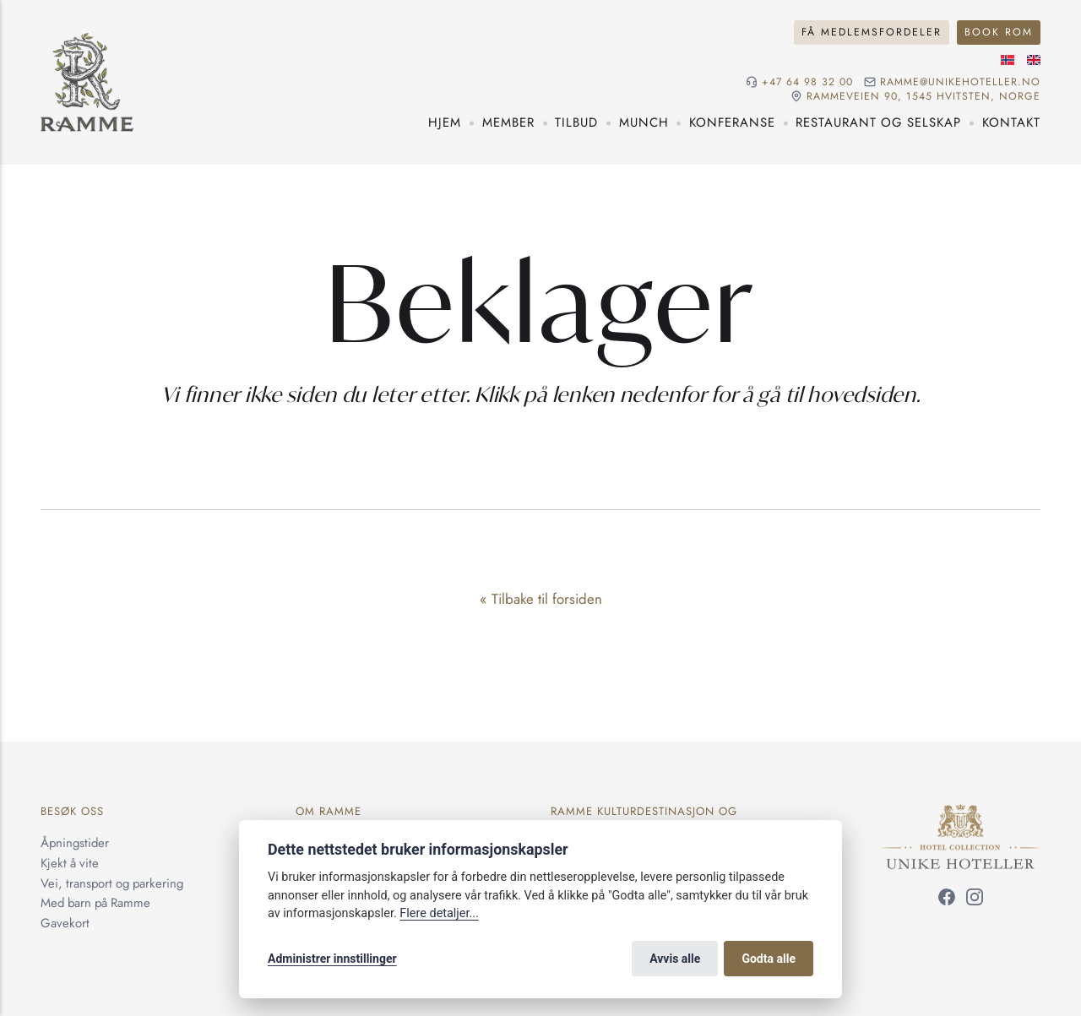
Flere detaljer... (439, 913)
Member (508, 122)
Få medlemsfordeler (871, 32)
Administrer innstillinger (332, 958)
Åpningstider (75, 843)
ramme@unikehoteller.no (960, 82)
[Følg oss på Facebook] (946, 900)
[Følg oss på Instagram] (974, 900)
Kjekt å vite (70, 863)
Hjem (444, 122)
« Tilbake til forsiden (541, 599)
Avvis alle (674, 958)
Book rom (998, 32)
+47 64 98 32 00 (807, 82)
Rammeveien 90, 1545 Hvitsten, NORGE (923, 96)
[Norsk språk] (1007, 60)
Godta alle (768, 958)
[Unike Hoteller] (960, 813)
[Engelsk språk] (1033, 60)
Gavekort (65, 923)
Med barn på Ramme (95, 903)
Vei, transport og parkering (112, 883)
